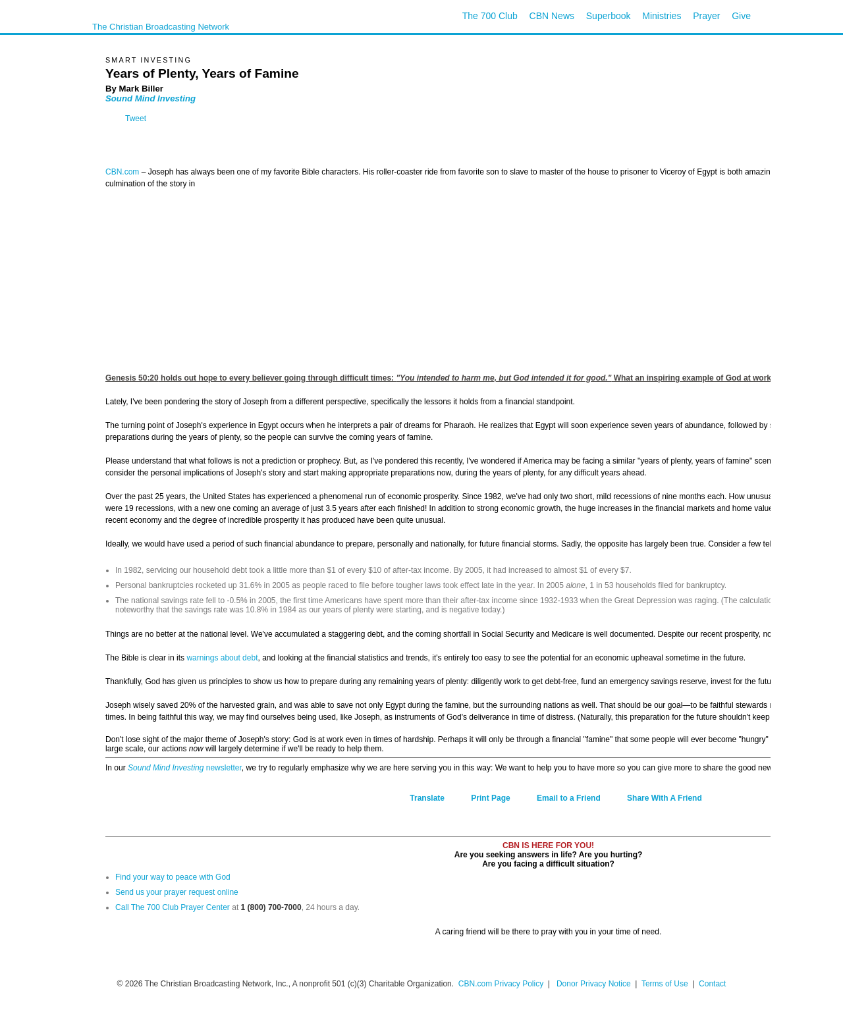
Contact (712, 983)
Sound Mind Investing (150, 98)
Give (741, 16)
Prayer (706, 16)
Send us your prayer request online (176, 892)
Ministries (661, 16)
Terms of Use (665, 983)
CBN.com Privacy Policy (500, 983)
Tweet (135, 118)
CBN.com (122, 171)
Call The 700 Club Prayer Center (172, 907)
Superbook (608, 16)
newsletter (222, 767)
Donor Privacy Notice (594, 983)
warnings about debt (222, 657)
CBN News (552, 16)
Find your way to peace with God (173, 877)
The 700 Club (490, 16)
